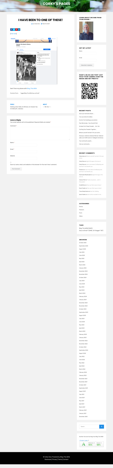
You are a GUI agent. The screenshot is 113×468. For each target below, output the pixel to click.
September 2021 (83, 392)
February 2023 (83, 338)
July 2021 (81, 398)
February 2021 (83, 414)
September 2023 (83, 316)
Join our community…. (84, 145)
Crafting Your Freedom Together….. (88, 130)
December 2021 (83, 382)
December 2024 (83, 275)
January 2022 (82, 379)
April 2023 (81, 331)
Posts (16, 94)
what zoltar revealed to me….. (94, 195)
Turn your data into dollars (85, 118)
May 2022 (81, 366)
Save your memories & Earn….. (86, 114)
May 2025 (81, 262)
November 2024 (83, 278)
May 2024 (81, 290)
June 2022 (82, 363)
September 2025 (83, 249)
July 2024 (81, 284)
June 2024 (82, 287)
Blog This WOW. (65, 460)
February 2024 (83, 300)
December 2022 (83, 344)
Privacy (54, 463)
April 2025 (81, 265)
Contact (65, 463)
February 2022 (83, 376)
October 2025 (82, 246)
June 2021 (82, 401)
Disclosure (48, 463)
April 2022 (81, 369)
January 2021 (82, 417)
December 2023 (83, 306)
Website (12, 157)
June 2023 (82, 325)
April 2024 (81, 294)
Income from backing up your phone (88, 121)
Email (12, 150)
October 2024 (82, 281)
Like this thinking (94, 192)
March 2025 (82, 268)
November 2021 (83, 385)
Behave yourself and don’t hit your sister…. (90, 133)
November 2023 (83, 309)
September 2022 (83, 354)
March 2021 (82, 411)
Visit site (13, 35)
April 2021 (81, 407)
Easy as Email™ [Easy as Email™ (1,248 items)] (86, 232)
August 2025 (82, 252)
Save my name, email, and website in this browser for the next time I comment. (33, 165)
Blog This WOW (32, 89)
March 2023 (82, 335)
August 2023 (82, 319)
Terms (60, 463)
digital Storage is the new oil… (93, 162)
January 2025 (82, 271)
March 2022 (82, 373)
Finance (81, 170)
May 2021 (81, 404)
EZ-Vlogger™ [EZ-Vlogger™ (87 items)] (84, 234)
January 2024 (82, 303)
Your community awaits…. (85, 142)
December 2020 (83, 420)
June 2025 (82, 259)
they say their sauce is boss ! (94, 186)
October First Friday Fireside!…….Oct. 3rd (89, 127)
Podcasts (81, 210)
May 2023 (81, 328)
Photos (81, 207)
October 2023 (82, 313)
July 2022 (81, 360)
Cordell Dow (82, 186)
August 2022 (82, 357)
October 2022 (82, 350)
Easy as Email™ (36, 94)
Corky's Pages (56, 4)
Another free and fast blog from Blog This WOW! (91, 440)
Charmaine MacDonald (84, 175)
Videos (81, 217)
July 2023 (81, 322)
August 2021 (82, 395)
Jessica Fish (82, 181)
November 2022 (83, 347)
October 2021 (82, 388)
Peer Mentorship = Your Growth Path (88, 124)
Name (12, 143)
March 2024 (82, 297)
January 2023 (82, 341)
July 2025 (81, 256)
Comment (13, 127)
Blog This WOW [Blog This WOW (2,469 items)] (86, 229)
